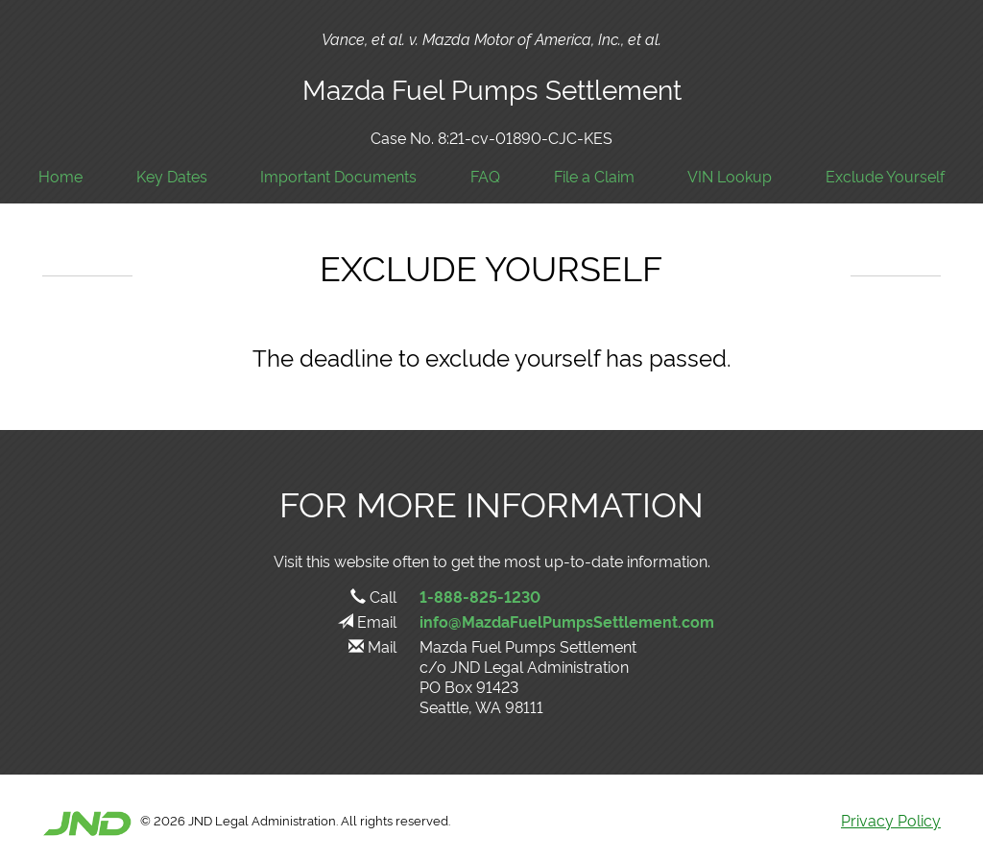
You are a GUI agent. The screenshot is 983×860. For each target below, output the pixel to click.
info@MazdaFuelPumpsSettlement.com (567, 621)
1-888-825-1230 (480, 596)
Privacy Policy (891, 819)
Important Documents (338, 176)
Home (60, 176)
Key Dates (171, 176)
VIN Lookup (729, 176)
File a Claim (594, 176)
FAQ (485, 176)
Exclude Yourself (885, 176)
